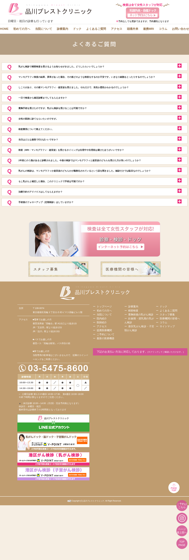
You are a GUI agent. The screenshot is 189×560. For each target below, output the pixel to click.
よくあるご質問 (96, 28)
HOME (4, 28)
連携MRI (148, 28)
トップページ (104, 351)
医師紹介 (102, 367)
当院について (43, 28)
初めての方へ (21, 28)
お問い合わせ (180, 28)
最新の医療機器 (105, 382)
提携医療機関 (104, 374)
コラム (163, 28)
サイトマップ (167, 370)
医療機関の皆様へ (170, 363)
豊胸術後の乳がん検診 (140, 359)
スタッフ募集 (167, 359)
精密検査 (133, 355)
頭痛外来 (132, 28)
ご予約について (105, 379)
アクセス (116, 28)
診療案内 (62, 28)
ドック (77, 28)
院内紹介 (102, 363)
